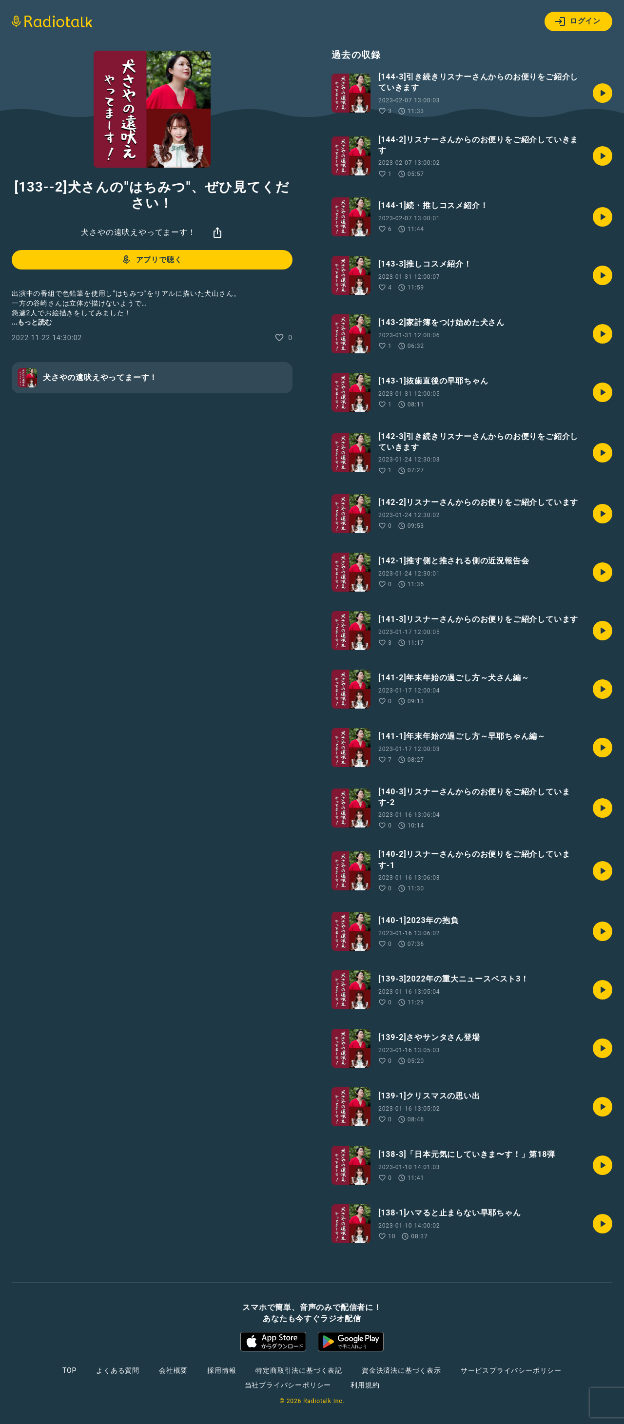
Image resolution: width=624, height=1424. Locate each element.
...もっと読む (32, 322)
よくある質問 (117, 1370)
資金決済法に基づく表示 (401, 1370)
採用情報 (221, 1370)
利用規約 (365, 1385)
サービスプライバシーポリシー (511, 1370)
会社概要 (173, 1370)
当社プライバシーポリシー (288, 1385)
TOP (69, 1370)
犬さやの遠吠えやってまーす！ (138, 232)
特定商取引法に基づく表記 (298, 1370)
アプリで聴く (151, 260)
